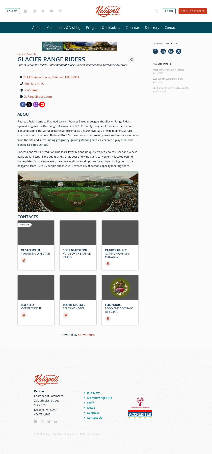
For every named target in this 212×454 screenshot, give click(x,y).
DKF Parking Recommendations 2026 (171, 87)
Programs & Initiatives (103, 27)
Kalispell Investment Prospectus (168, 69)
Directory (152, 27)
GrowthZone (86, 335)
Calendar (132, 27)
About (37, 27)
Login (169, 11)
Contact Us (94, 418)
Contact (171, 27)
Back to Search (26, 54)
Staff (90, 403)
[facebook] (23, 104)
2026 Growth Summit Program (168, 78)
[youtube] (42, 104)
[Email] (24, 260)
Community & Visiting (63, 27)
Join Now (93, 393)
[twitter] (29, 104)
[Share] (131, 59)
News (91, 408)
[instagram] (36, 104)
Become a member (193, 11)
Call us (12, 11)
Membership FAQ (99, 398)
